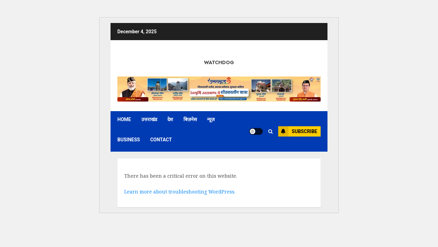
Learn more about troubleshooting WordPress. (179, 191)
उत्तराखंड (149, 119)
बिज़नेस (190, 119)
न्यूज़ (211, 119)
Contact (161, 139)
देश (170, 119)
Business (128, 139)
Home (124, 119)
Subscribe (297, 131)
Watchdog (219, 62)
